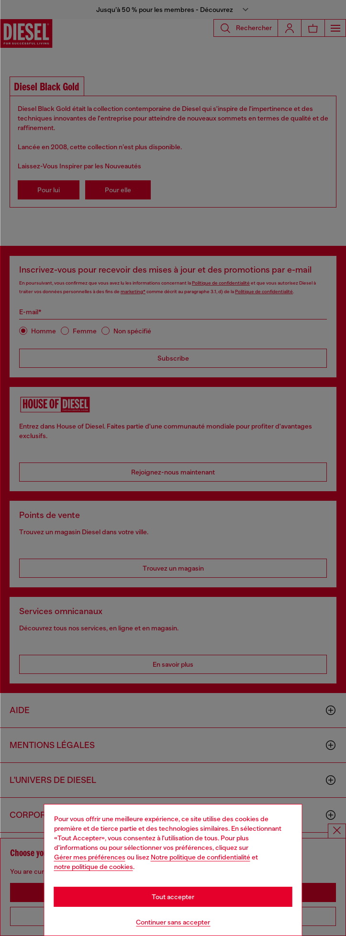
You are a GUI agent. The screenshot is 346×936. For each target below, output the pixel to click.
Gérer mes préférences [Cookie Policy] (89, 857)
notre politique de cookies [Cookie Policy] (93, 866)
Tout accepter (173, 897)
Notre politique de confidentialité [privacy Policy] (200, 857)
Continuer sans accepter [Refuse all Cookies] (173, 922)
